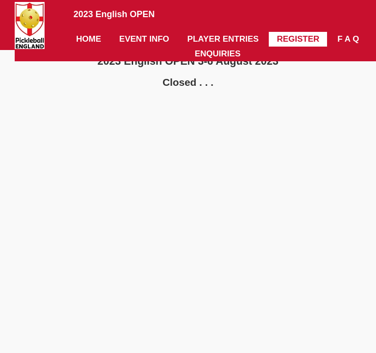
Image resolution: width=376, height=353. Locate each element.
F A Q (348, 39)
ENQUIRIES (218, 53)
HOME (88, 39)
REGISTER (298, 39)
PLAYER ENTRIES (223, 39)
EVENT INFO (144, 39)
